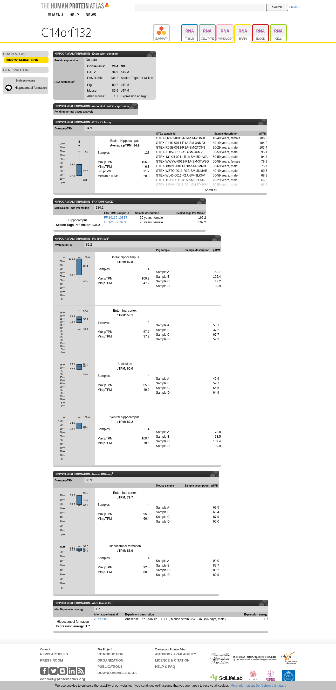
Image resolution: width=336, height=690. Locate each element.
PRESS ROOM (51, 660)
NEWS (91, 14)
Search (277, 7)
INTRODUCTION (111, 654)
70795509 (100, 619)
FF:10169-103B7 (115, 217)
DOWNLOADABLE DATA (117, 673)
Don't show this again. (271, 685)
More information (242, 685)
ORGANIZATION (110, 660)
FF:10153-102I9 (115, 222)
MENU (55, 14)
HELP (74, 14)
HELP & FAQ (165, 667)
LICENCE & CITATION (172, 660)
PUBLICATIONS (110, 667)
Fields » (294, 7)
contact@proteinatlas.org (62, 679)
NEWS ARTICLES (54, 654)
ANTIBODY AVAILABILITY (175, 654)
